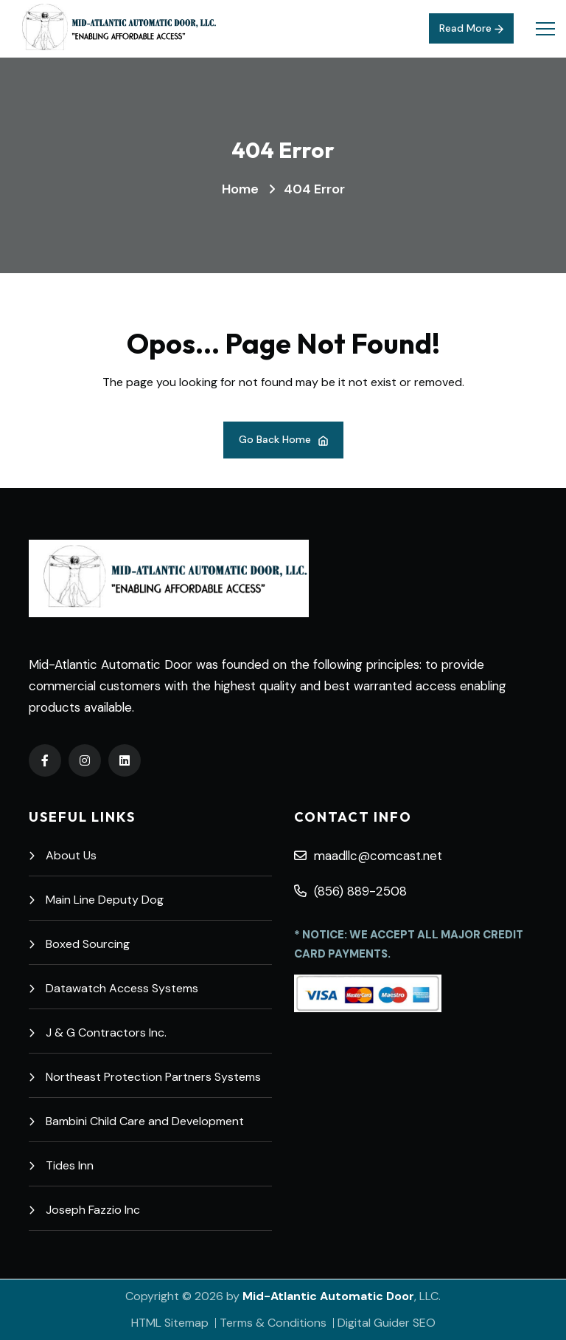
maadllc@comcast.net (368, 856)
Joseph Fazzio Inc (84, 1209)
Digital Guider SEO (387, 1322)
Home (240, 189)
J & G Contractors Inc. (98, 1032)
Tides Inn (61, 1165)
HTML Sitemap (170, 1322)
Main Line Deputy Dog (96, 899)
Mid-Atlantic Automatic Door (328, 1296)
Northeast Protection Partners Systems (145, 1077)
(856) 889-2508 (350, 891)
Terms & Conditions (273, 1322)
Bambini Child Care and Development (136, 1121)
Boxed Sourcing (79, 944)
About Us (63, 855)
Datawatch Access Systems (113, 988)
